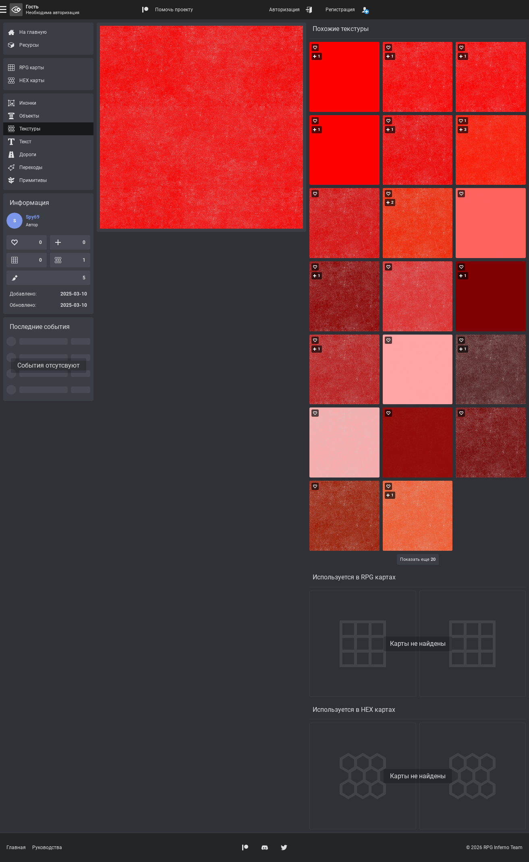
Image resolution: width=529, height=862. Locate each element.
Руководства (47, 847)
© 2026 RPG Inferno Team (494, 847)
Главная (16, 847)
